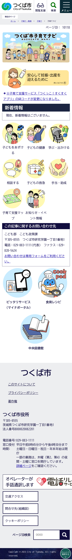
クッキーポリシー (17, 520)
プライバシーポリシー (23, 392)
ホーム (13, 21)
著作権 (12, 401)
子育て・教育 (26, 21)
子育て (39, 21)
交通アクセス (14, 496)
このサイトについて (21, 384)
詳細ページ (23, 465)
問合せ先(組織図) (17, 508)
